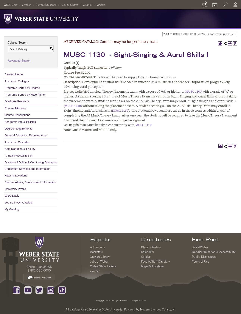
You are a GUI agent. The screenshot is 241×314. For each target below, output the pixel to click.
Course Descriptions (17, 114)
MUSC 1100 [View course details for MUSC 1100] (193, 91)
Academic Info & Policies (20, 121)
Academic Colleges (17, 81)
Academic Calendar (17, 142)
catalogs (75, 309)
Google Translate (139, 300)
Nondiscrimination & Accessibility (213, 252)
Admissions (97, 247)
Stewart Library (100, 256)
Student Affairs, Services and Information (30, 182)
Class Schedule (151, 247)
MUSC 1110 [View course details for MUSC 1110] (143, 125)
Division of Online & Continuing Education (31, 162)
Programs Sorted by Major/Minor (25, 94)
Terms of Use (200, 261)
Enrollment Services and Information (27, 168)
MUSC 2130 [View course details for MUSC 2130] (120, 110)
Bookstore (96, 252)
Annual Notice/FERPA (18, 155)
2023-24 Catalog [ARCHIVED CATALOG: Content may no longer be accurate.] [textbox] (200, 34)
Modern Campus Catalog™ (157, 309)
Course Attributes (16, 108)
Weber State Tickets (103, 266)
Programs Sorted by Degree (22, 87)
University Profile (15, 188)
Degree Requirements (18, 128)
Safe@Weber (200, 247)
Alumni (87, 4)
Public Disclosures (204, 256)
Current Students (46, 4)
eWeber (26, 4)
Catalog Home (14, 74)
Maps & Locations (16, 175)
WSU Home (10, 4)
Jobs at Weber (99, 261)
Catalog (146, 256)
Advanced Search (19, 60)
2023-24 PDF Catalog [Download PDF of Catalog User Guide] (18, 202)
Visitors (101, 4)
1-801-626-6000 (39, 270)
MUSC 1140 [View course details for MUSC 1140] (73, 106)
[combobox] (199, 34)
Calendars (147, 252)
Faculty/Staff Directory (155, 261)
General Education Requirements (26, 135)
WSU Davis (12, 195)
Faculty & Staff (69, 4)
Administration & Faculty (20, 148)
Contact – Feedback (39, 278)
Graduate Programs (17, 101)
